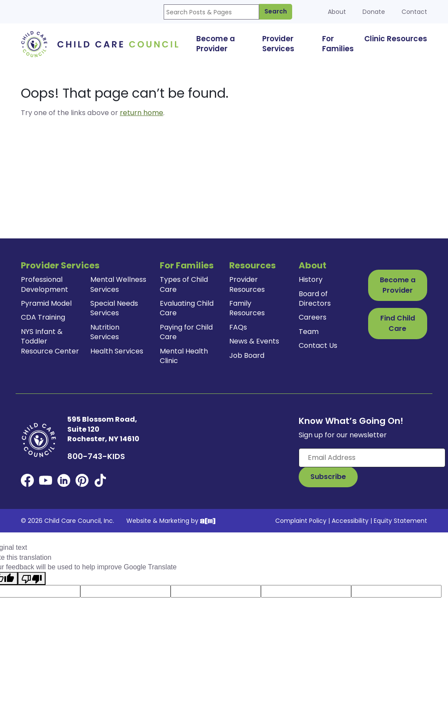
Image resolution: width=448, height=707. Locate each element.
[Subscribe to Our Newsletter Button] (328, 476)
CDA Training (43, 317)
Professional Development (44, 284)
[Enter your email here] (372, 457)
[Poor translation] (32, 578)
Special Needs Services (114, 308)
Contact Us (318, 345)
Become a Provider (397, 285)
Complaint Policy (300, 520)
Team (309, 332)
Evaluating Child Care (187, 308)
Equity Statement (400, 520)
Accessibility (350, 520)
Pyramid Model (46, 303)
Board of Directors (315, 298)
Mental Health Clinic (184, 356)
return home (141, 113)
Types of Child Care (184, 284)
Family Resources (247, 308)
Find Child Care (397, 323)
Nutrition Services (104, 332)
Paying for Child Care (186, 332)
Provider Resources (247, 284)
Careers (312, 317)
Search (275, 11)
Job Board (246, 355)
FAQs (238, 327)
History (311, 279)
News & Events (254, 341)
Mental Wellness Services (118, 284)
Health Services (116, 351)
